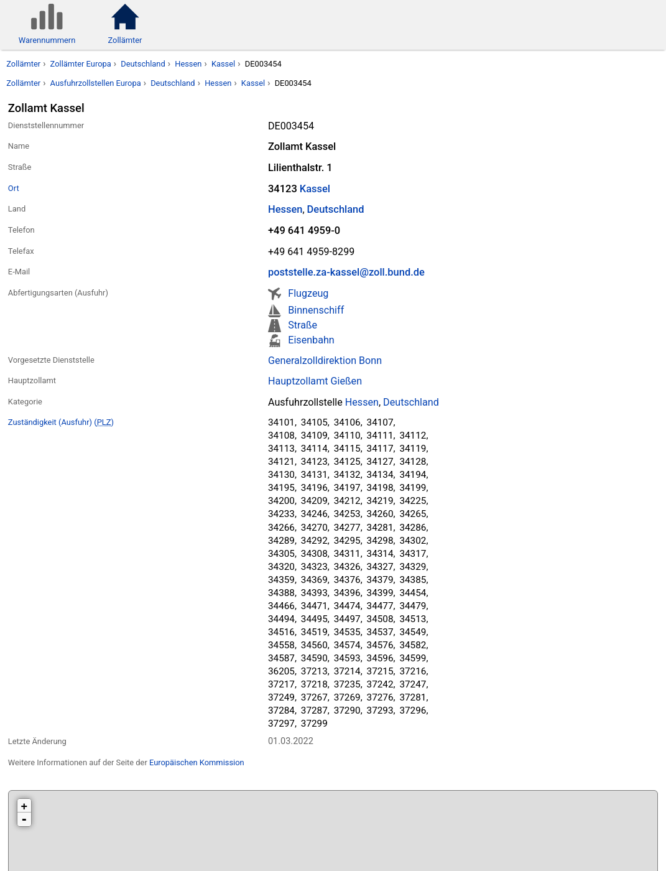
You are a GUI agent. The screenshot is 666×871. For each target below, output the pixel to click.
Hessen (188, 63)
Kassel (223, 63)
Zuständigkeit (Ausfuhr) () (61, 422)
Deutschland (143, 63)
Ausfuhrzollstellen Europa (95, 83)
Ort (13, 188)
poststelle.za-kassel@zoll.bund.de (346, 272)
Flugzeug (308, 293)
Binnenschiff (316, 310)
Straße (302, 325)
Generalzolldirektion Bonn (325, 360)
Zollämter (23, 63)
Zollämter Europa (80, 63)
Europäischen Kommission (196, 762)
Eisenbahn (311, 340)
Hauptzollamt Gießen (315, 381)
